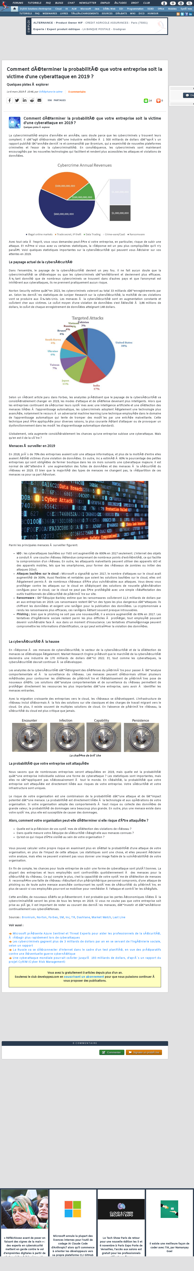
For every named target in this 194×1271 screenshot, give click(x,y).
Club (146, 3)
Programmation (135, 9)
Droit (135, 3)
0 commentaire (76, 92)
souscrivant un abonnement (84, 977)
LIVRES (64, 13)
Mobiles (172, 9)
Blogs (59, 3)
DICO (141, 13)
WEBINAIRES (50, 13)
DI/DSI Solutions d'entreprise (35, 9)
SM (62, 917)
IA (66, 9)
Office (161, 9)
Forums (17, 3)
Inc (68, 917)
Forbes (53, 917)
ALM (74, 9)
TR (73, 917)
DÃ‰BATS (121, 13)
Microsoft (85, 9)
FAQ (48, 3)
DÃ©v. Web (109, 9)
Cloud (58, 9)
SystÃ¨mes (186, 9)
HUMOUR (153, 13)
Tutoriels (34, 3)
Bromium (28, 917)
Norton (42, 917)
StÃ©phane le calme (50, 91)
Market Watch (101, 917)
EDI (121, 9)
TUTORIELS (25, 13)
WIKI (132, 13)
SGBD (150, 9)
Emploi (105, 3)
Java (97, 9)
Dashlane (83, 917)
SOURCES (107, 13)
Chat (71, 3)
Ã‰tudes (120, 3)
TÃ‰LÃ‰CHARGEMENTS (85, 13)
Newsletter (87, 3)
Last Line (119, 917)
